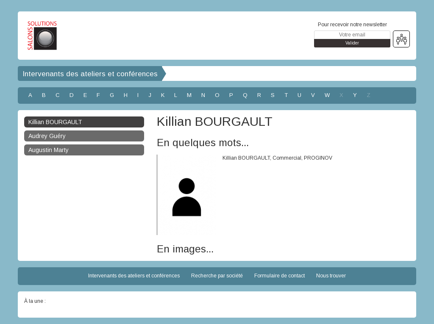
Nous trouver (331, 276)
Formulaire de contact (279, 276)
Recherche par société (217, 276)
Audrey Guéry (47, 136)
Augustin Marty (48, 150)
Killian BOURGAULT (55, 122)
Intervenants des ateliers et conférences (90, 74)
